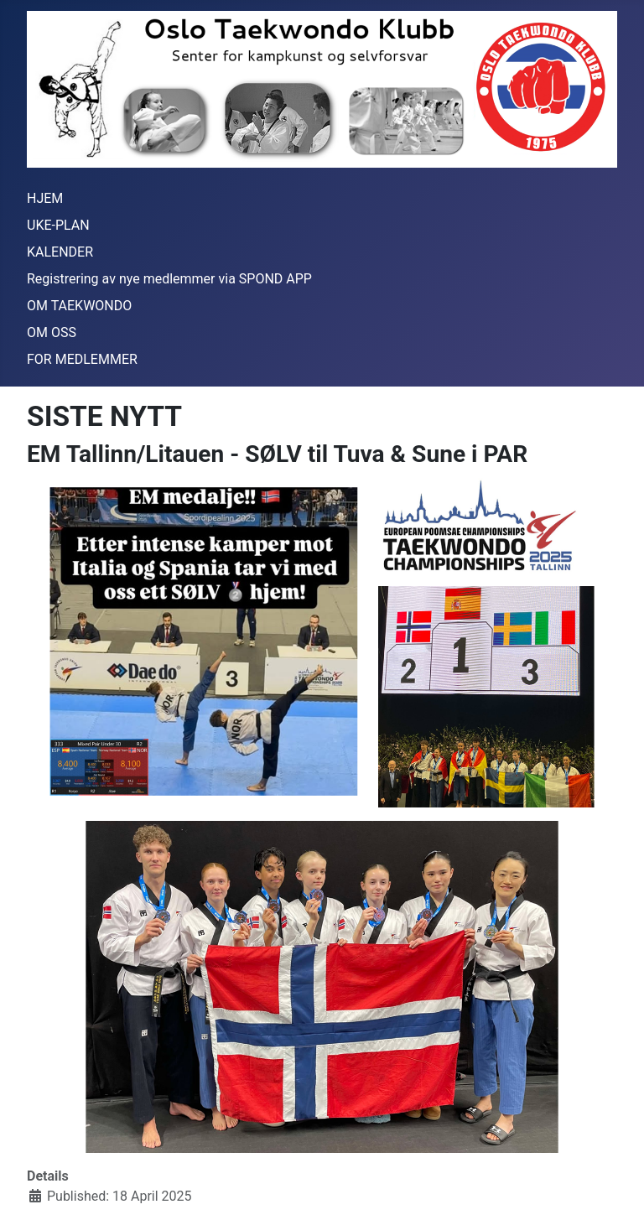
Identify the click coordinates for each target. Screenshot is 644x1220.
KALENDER (60, 252)
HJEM (45, 198)
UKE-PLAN (58, 225)
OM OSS (51, 332)
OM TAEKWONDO (79, 306)
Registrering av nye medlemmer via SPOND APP (169, 279)
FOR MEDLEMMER (82, 359)
